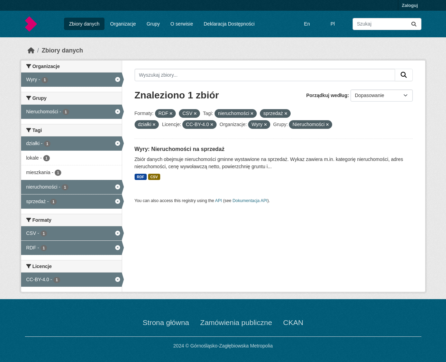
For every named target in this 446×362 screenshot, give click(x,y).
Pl (332, 24)
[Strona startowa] (31, 50)
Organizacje (123, 24)
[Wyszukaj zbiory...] (387, 24)
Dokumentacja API (250, 200)
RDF (140, 177)
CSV (154, 177)
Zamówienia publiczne (236, 322)
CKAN (293, 322)
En (307, 24)
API (218, 200)
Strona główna (166, 322)
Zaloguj (410, 5)
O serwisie (182, 24)
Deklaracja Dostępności (229, 24)
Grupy (153, 24)
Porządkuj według (326, 95)
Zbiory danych (84, 24)
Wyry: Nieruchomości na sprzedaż (180, 149)
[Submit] (414, 24)
